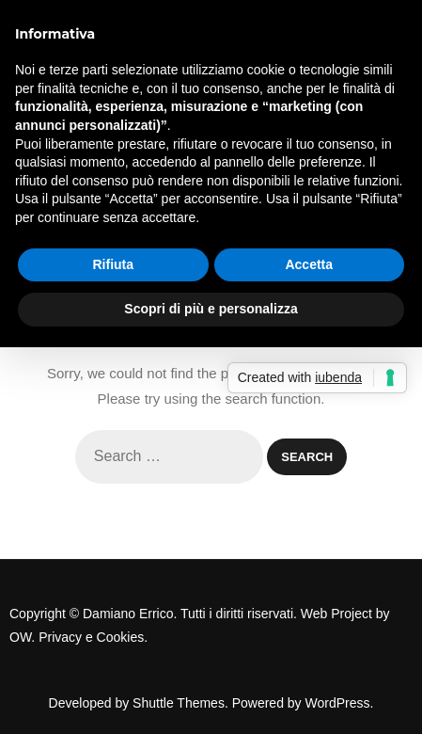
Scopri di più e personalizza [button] (210, 308)
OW (20, 637)
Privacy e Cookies (91, 637)
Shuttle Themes (179, 702)
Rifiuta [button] (112, 264)
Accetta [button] (309, 264)
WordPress (337, 702)
